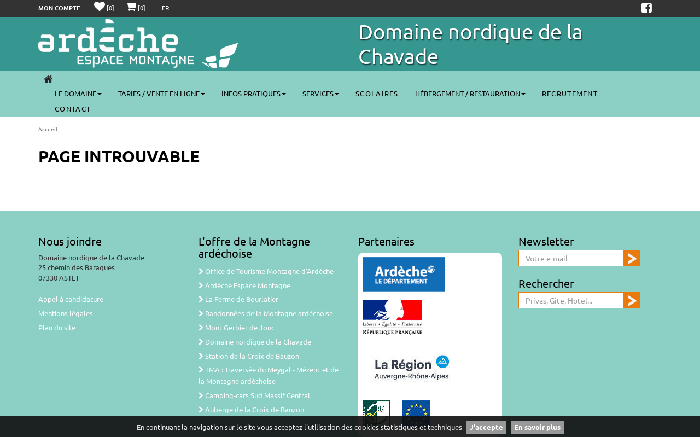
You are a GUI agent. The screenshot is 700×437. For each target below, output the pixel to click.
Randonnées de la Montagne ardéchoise (266, 313)
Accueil (47, 129)
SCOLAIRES (377, 93)
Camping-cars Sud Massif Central (254, 395)
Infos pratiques (253, 93)
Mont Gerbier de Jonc (237, 327)
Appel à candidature (70, 299)
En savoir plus (537, 427)
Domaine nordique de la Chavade (255, 341)
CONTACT (73, 108)
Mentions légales (65, 313)
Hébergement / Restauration (470, 93)
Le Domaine (78, 93)
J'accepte (486, 427)
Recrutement (570, 93)
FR (166, 7)
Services (320, 93)
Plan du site (56, 327)
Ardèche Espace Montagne (244, 285)
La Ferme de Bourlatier (238, 299)
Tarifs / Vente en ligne (161, 93)
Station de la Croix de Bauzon (249, 355)
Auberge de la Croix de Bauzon (251, 409)
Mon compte (59, 7)
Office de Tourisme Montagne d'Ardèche (266, 271)
